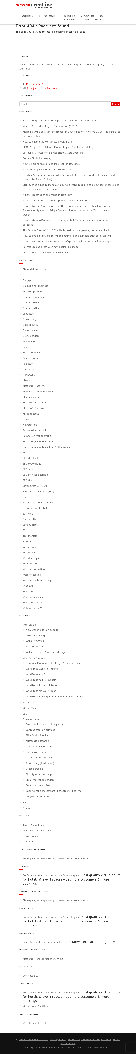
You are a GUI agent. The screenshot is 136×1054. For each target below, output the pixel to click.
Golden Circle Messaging (37, 158)
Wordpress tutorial (33, 602)
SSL (25, 530)
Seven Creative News (35, 485)
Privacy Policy (58, 1039)
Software (28, 513)
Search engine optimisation (38, 441)
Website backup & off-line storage (46, 652)
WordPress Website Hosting (42, 668)
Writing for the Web (34, 608)
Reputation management (37, 435)
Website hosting (32, 574)
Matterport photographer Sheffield (43, 958)
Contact (99, 19)
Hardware (28, 369)
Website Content (32, 563)
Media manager (31, 397)
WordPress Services (48, 16)
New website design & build (42, 629)
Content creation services (40, 729)
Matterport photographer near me (43, 1047)
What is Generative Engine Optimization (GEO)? (50, 126)
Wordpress (29, 591)
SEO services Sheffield (36, 474)
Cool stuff (28, 313)
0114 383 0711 (34, 84)
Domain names (31, 330)
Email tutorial (31, 358)
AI (24, 274)
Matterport (29, 380)
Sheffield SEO (31, 497)
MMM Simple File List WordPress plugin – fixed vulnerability (58, 147)
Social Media (69, 16)
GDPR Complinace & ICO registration (89, 1039)
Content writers (32, 308)
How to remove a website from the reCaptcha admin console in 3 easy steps (67, 241)
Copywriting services (37, 796)
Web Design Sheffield (35, 1023)
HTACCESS (29, 374)
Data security (30, 324)
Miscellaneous (31, 413)
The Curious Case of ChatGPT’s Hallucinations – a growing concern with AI (66, 230)
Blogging (28, 280)
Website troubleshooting (37, 580)
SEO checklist (30, 458)
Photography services (38, 752)
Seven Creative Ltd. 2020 (33, 1039)
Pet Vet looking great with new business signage (51, 246)
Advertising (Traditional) (40, 763)
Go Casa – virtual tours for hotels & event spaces (52, 875)
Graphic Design (34, 768)
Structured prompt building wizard (45, 724)
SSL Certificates (35, 646)
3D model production (35, 269)
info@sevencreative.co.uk (42, 88)
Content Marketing (33, 297)
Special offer (30, 519)
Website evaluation (34, 569)
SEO (101, 16)
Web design (29, 552)
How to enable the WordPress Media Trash (47, 141)
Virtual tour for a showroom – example (45, 252)
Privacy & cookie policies (37, 830)
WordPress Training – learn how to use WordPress (54, 696)
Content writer (31, 302)
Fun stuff (28, 363)
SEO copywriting (32, 463)
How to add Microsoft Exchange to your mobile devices (55, 200)
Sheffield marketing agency (38, 491)
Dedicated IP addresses (39, 757)
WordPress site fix (36, 674)
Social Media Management (38, 502)
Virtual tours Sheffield (36, 1006)
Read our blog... (103, 1047)
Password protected (34, 430)
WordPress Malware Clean (41, 691)
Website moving (35, 641)
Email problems (32, 352)
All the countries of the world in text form (47, 194)
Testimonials (30, 535)
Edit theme (29, 341)
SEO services (30, 469)
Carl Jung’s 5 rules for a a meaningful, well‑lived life (53, 152)
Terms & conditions (34, 825)
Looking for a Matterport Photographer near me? (54, 791)
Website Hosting (35, 635)
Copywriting (29, 319)
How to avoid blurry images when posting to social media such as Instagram (67, 235)
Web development (33, 558)
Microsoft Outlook (33, 408)
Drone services (31, 335)
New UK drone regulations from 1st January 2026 (51, 163)
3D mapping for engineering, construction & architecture (55, 858)
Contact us (29, 841)
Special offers (31, 524)
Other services (72, 19)
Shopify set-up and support (41, 774)
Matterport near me (34, 385)
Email (26, 347)
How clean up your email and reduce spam (47, 169)
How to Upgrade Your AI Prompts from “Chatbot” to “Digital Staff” (61, 120)
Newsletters (30, 424)
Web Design (27, 16)
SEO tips (27, 480)
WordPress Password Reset (41, 685)
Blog (87, 19)
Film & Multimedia (37, 735)
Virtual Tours (87, 16)
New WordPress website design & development (53, 663)
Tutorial (27, 541)
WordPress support (34, 597)
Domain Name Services (39, 746)
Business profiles (32, 291)
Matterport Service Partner (38, 391)
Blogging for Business (35, 286)
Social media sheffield (36, 508)
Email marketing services (40, 779)
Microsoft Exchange (34, 402)
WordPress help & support (41, 679)
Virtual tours (30, 547)
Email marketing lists (38, 785)
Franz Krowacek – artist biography (42, 942)
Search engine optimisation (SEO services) (47, 447)
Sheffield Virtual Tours (79, 1047)
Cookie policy (30, 836)
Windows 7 (29, 585)
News (26, 419)
